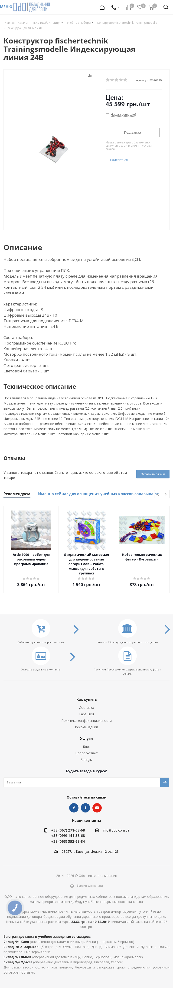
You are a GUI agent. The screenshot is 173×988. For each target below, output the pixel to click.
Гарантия (86, 714)
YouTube (97, 807)
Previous (158, 494)
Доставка (86, 707)
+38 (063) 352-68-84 (68, 841)
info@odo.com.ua (116, 830)
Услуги (86, 738)
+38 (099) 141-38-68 (68, 835)
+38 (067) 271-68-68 (68, 830)
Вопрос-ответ (86, 753)
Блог (86, 746)
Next (166, 494)
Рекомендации (86, 727)
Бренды (86, 759)
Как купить (86, 699)
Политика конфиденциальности (86, 720)
